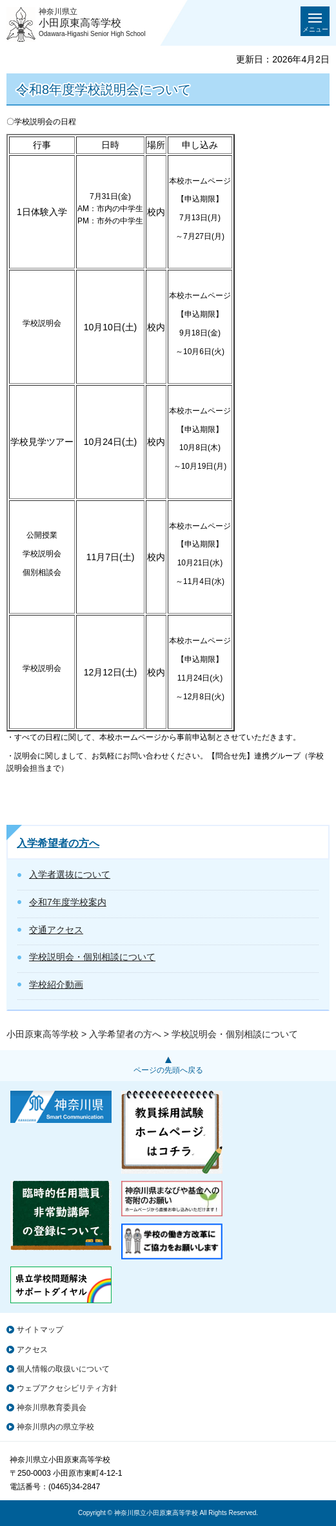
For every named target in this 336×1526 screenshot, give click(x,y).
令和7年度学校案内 (67, 902)
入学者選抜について (69, 874)
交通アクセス (56, 930)
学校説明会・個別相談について (92, 957)
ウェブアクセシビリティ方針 (67, 1388)
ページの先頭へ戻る (168, 1070)
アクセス (32, 1349)
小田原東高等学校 (42, 1034)
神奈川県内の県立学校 (55, 1426)
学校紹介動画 (56, 984)
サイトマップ (40, 1329)
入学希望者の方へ (58, 843)
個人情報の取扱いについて (63, 1368)
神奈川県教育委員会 (51, 1407)
